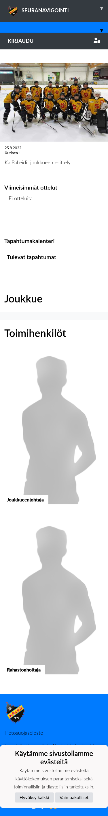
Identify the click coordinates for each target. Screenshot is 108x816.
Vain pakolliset (74, 797)
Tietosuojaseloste (23, 733)
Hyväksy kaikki (34, 797)
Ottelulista (18, 220)
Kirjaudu (54, 41)
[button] (54, 432)
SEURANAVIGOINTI (58, 8)
